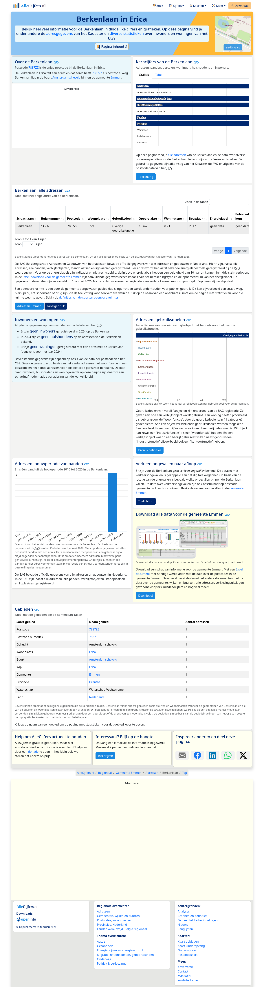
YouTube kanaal (188, 980)
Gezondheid (105, 946)
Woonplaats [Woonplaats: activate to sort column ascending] (96, 219)
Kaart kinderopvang (191, 946)
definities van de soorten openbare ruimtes (89, 297)
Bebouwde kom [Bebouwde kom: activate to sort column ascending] (243, 216)
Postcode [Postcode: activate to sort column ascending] (73, 219)
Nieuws (183, 925)
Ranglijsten (185, 929)
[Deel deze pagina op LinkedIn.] (212, 755)
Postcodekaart (187, 955)
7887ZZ (33, 68)
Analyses (184, 911)
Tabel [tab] (158, 75)
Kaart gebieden (188, 941)
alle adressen (177, 155)
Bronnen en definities (192, 916)
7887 (92, 637)
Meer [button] (217, 6)
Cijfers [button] (175, 6)
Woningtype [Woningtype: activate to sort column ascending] (173, 219)
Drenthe (94, 682)
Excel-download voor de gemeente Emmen (52, 277)
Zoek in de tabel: (217, 202)
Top (184, 773)
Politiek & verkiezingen (112, 963)
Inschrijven (105, 756)
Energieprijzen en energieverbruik (120, 950)
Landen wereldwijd (110, 929)
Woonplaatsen (122, 920)
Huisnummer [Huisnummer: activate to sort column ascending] (50, 219)
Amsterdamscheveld (66, 77)
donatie (33, 752)
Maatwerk (184, 976)
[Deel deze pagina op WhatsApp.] (228, 755)
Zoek (157, 6)
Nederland (96, 697)
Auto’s (101, 941)
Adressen (103, 911)
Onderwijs (104, 959)
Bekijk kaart (233, 47)
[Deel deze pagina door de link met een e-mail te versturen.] (182, 755)
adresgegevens (59, 33)
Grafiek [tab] (144, 75)
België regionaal (135, 929)
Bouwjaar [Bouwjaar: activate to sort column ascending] (196, 219)
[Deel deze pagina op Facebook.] (197, 755)
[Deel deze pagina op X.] (243, 755)
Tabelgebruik (56, 306)
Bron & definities (149, 450)
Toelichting (145, 177)
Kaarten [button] (197, 6)
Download (240, 6)
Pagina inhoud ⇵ (112, 46)
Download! (145, 596)
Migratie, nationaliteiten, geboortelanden (125, 955)
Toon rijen (28, 244)
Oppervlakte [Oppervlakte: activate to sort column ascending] (148, 219)
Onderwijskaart (188, 950)
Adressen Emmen (29, 306)
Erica (92, 652)
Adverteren (185, 967)
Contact (183, 971)
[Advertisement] (71, 119)
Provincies (104, 925)
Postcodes (104, 920)
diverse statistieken (127, 33)
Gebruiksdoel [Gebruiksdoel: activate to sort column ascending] (121, 219)
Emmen (116, 77)
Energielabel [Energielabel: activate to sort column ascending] (219, 219)
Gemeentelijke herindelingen (198, 920)
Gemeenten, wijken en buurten (118, 916)
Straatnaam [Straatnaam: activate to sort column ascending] (25, 219)
